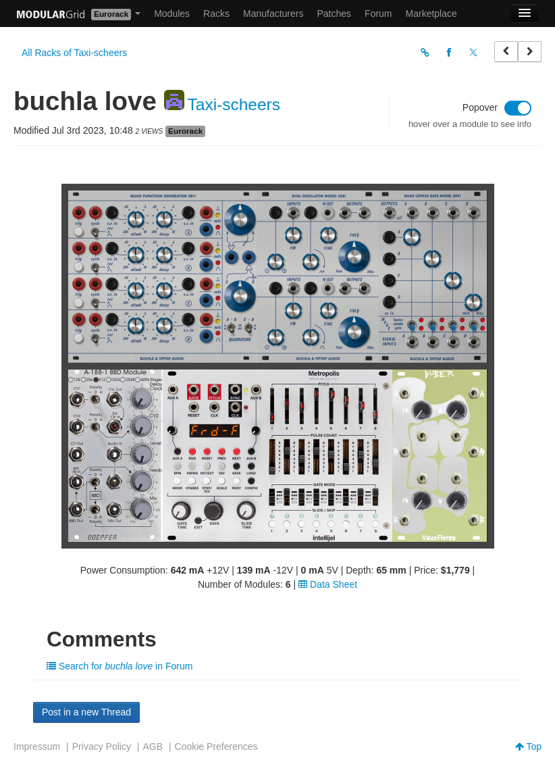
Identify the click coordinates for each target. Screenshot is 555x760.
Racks (216, 13)
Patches (334, 13)
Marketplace (431, 13)
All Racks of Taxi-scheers (74, 52)
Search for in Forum (119, 666)
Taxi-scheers (234, 104)
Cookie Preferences (216, 746)
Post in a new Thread (86, 712)
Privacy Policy (101, 746)
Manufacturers (273, 13)
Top (528, 746)
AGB (152, 746)
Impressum (37, 746)
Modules (172, 13)
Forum (378, 13)
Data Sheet (327, 584)
